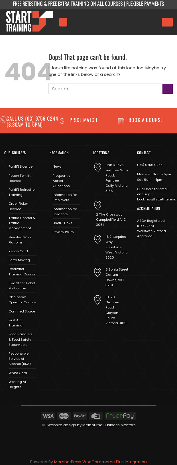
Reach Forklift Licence (19, 178)
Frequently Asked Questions (61, 180)
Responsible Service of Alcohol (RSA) (20, 358)
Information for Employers (65, 197)
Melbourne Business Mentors (109, 425)
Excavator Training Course (22, 271)
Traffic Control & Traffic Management (22, 223)
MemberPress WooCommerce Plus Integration (100, 462)
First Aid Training (16, 323)
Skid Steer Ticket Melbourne (22, 286)
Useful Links (62, 223)
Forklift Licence (20, 166)
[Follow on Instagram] (61, 245)
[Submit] (167, 89)
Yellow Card (18, 251)
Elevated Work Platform (20, 240)
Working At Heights (17, 384)
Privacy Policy (63, 232)
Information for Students (65, 211)
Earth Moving (19, 260)
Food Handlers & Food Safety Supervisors (20, 339)
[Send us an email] (69, 245)
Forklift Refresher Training (22, 192)
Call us (16, 118)
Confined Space (22, 311)
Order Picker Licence (18, 206)
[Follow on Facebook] (52, 245)
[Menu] (63, 22)
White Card (18, 373)
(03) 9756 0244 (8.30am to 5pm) (32, 121)
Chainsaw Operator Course (22, 299)
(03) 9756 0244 (149, 165)
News (57, 166)
